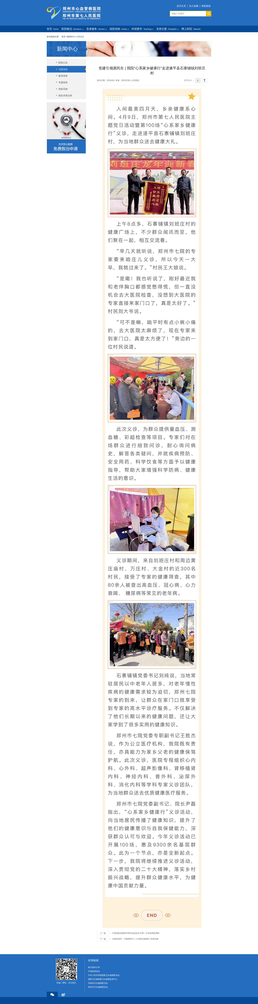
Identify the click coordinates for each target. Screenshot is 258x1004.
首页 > (64, 37)
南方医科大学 (94, 967)
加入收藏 (193, 6)
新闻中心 (71, 37)
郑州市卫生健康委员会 (98, 987)
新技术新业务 (65, 95)
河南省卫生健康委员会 (98, 983)
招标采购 (63, 89)
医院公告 (63, 62)
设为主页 (181, 6)
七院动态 (63, 69)
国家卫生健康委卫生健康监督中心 (103, 979)
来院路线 (206, 6)
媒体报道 (63, 75)
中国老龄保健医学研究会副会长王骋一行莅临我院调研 (135, 933)
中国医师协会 (94, 971)
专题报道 (63, 82)
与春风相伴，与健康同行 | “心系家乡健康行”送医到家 (135, 939)
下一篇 (103, 939)
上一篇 (103, 933)
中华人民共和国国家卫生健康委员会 (104, 975)
